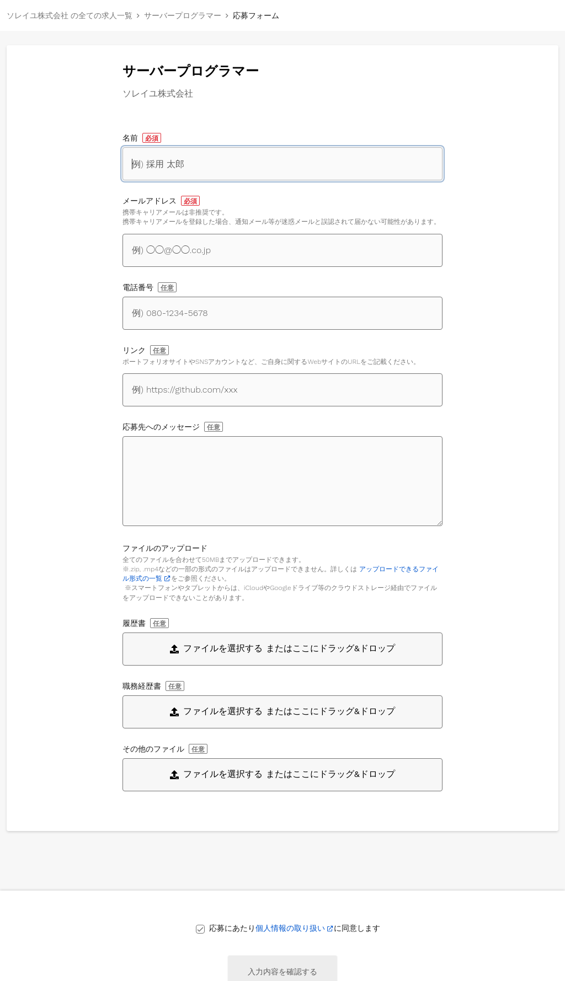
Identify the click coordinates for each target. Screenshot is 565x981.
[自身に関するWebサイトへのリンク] (282, 389)
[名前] (282, 163)
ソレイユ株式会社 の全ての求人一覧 (69, 15)
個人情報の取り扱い (290, 928)
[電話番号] (282, 313)
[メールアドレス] (282, 250)
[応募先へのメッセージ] (282, 481)
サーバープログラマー (182, 15)
